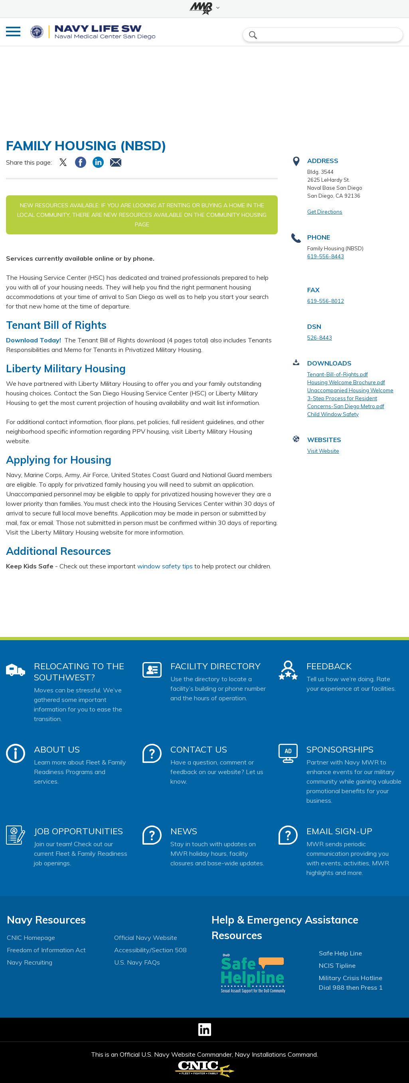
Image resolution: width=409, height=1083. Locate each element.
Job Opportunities (78, 831)
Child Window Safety (333, 414)
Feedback (329, 666)
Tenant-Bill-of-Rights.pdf (337, 374)
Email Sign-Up (339, 831)
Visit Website (323, 451)
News (183, 831)
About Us (57, 749)
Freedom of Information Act (46, 950)
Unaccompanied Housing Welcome (350, 390)
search (253, 35)
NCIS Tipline (337, 965)
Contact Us (198, 749)
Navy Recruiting (29, 962)
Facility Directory (215, 666)
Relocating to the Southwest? (79, 671)
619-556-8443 (325, 256)
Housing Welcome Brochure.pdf (346, 382)
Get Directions (324, 211)
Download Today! (34, 340)
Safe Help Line (340, 953)
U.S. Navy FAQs (137, 962)
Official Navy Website (145, 937)
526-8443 (319, 337)
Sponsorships (339, 749)
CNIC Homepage (31, 937)
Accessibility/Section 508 (150, 950)
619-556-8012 (325, 301)
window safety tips (165, 566)
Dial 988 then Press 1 (351, 987)
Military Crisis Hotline (350, 978)
